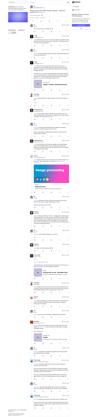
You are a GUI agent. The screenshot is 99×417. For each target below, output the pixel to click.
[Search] (18, 2)
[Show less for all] (68, 2)
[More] (66, 21)
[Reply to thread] (35, 31)
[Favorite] (49, 21)
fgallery (41, 73)
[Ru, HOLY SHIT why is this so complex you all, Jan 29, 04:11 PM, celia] (49, 28)
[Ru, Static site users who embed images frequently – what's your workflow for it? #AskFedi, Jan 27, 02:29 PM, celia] (49, 13)
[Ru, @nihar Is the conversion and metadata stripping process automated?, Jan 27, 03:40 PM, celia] (49, 314)
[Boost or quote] (41, 21)
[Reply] (33, 21)
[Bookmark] (58, 21)
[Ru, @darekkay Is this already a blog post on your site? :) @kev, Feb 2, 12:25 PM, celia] (49, 235)
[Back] (47, 2)
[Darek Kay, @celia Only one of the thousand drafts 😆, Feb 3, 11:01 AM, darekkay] (49, 247)
